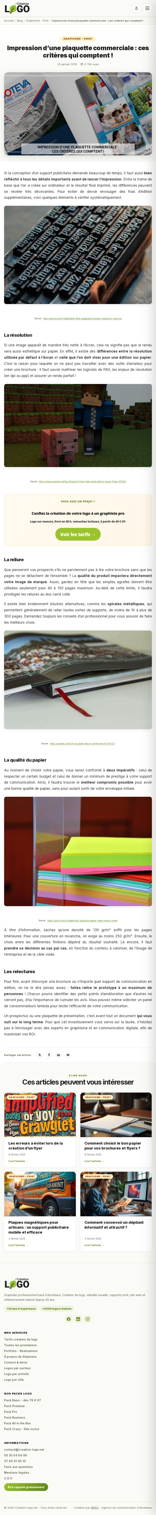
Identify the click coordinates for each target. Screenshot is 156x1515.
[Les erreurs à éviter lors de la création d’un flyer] (40, 1115)
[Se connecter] (136, 8)
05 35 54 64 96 (15, 1455)
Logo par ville (14, 1379)
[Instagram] (87, 1319)
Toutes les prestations (20, 1345)
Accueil (9, 20)
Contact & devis (15, 1362)
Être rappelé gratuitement (26, 1487)
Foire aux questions (18, 1467)
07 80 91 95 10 (15, 1461)
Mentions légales (16, 1472)
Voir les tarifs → (78, 534)
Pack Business (14, 1417)
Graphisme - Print (37, 20)
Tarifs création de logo (21, 1339)
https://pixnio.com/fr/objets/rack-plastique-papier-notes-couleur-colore (82, 920)
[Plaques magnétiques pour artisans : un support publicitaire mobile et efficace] (40, 1194)
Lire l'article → (18, 1161)
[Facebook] (68, 1319)
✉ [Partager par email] (68, 1055)
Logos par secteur (17, 1368)
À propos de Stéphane (20, 1356)
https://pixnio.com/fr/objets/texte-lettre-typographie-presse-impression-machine (82, 318)
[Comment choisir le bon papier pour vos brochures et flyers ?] (116, 1115)
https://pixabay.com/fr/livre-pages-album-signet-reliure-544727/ (82, 743)
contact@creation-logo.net (24, 1449)
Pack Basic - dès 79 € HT (22, 1400)
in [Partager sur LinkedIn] (58, 1055)
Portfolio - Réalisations (21, 1351)
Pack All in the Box (17, 1423)
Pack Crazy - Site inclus (21, 1429)
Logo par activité (16, 1374)
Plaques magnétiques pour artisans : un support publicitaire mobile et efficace (38, 1227)
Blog (20, 20)
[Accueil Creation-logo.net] (17, 8)
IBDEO (95, 1507)
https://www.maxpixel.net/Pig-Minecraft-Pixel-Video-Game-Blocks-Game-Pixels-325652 (82, 481)
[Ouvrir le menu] (147, 8)
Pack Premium (14, 1406)
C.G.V (8, 1478)
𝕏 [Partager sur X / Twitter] (39, 1055)
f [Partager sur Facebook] (49, 1055)
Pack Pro (10, 1411)
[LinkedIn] (78, 1319)
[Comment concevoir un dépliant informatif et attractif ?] (116, 1194)
